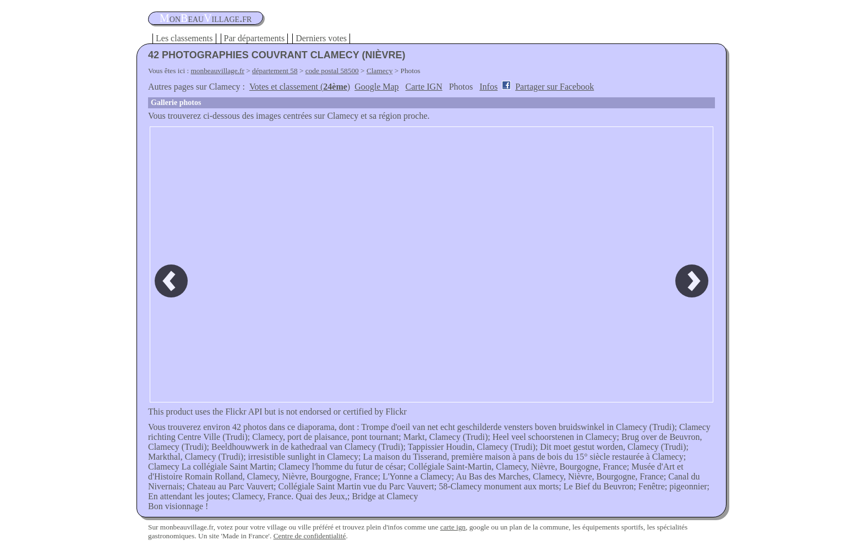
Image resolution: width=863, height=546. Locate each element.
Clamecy (379, 71)
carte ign (453, 527)
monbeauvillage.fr (217, 71)
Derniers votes (321, 38)
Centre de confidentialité (310, 536)
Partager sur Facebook (554, 86)
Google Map (376, 86)
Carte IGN (424, 86)
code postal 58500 (332, 71)
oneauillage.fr (206, 18)
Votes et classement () (299, 86)
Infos (488, 86)
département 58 (275, 71)
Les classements (184, 38)
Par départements (254, 38)
